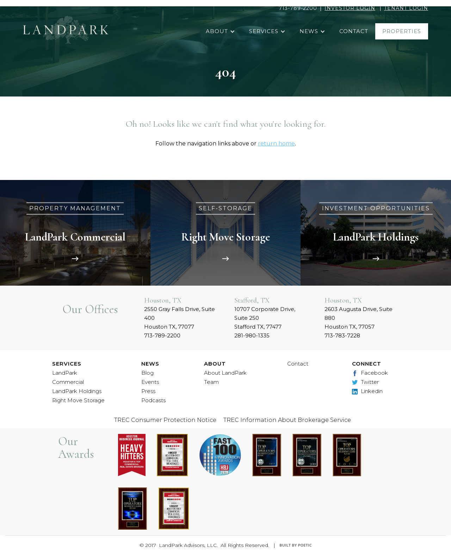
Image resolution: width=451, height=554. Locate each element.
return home (276, 143)
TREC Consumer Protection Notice (165, 420)
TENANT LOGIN (406, 8)
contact (353, 31)
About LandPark (225, 372)
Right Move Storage (78, 400)
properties (401, 31)
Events (150, 382)
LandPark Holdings (76, 391)
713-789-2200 (298, 8)
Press (148, 391)
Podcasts (153, 400)
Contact (297, 363)
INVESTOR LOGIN (350, 8)
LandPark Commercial (68, 377)
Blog (147, 372)
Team (211, 382)
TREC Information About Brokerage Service (287, 420)
